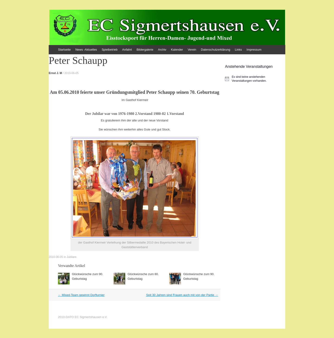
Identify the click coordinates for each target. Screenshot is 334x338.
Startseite (64, 49)
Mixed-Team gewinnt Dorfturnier (81, 295)
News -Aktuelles (86, 49)
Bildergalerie (145, 49)
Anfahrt (127, 49)
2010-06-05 (71, 73)
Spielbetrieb (110, 49)
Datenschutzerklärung (215, 49)
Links (238, 49)
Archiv (162, 49)
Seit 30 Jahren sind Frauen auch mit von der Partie (182, 295)
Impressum (254, 49)
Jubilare (71, 257)
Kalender (177, 49)
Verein (192, 49)
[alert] (255, 79)
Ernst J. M (55, 73)
